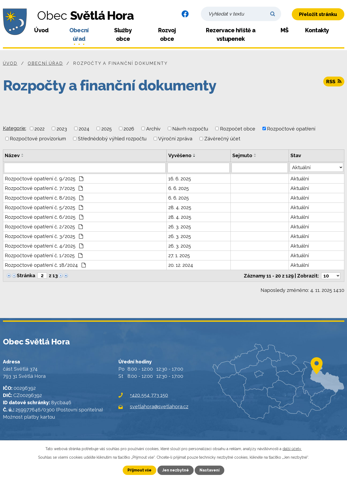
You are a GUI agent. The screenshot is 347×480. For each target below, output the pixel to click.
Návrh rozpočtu (190, 128)
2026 (128, 128)
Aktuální (299, 178)
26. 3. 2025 (179, 226)
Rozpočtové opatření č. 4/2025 (44, 246)
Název (12, 155)
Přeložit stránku (318, 14)
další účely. (292, 449)
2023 (62, 128)
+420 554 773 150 (149, 395)
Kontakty (317, 30)
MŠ (285, 30)
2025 (106, 128)
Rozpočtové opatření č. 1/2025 (43, 255)
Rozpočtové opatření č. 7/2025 (44, 188)
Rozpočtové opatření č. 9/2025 (44, 178)
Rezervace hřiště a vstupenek (230, 34)
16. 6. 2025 (179, 178)
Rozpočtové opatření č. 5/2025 (44, 207)
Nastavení (210, 470)
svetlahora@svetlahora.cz (159, 406)
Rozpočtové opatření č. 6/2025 (44, 217)
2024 (84, 128)
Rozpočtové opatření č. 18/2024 (45, 265)
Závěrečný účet (222, 138)
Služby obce (123, 34)
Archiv (153, 128)
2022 (39, 128)
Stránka (26, 275)
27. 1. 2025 (179, 255)
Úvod (41, 30)
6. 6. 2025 (178, 188)
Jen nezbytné (175, 470)
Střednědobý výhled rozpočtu (112, 138)
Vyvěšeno (180, 155)
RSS (333, 81)
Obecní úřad (79, 34)
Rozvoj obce (167, 34)
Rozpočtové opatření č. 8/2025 (44, 198)
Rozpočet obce (237, 128)
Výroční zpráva (175, 138)
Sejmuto (242, 155)
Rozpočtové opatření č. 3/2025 (44, 236)
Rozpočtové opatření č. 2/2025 (44, 226)
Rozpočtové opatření (291, 128)
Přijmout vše (139, 470)
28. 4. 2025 (179, 207)
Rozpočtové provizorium (38, 138)
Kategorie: (14, 128)
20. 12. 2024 (180, 265)
